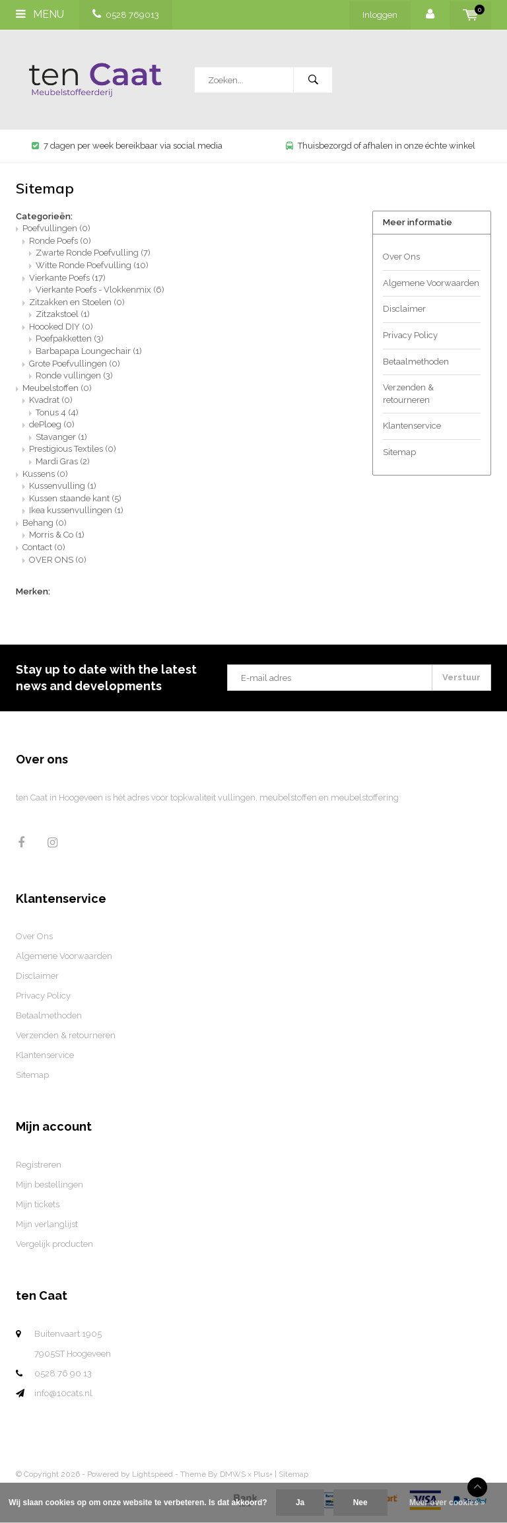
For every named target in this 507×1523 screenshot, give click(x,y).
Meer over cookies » (447, 1502)
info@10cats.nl (63, 1393)
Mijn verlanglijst (47, 1224)
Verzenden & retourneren (408, 393)
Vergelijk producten (54, 1244)
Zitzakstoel (63, 314)
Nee (360, 1502)
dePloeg (52, 424)
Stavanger (61, 437)
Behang (44, 523)
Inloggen (379, 15)
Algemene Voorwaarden (431, 283)
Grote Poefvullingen (74, 364)
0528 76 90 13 (63, 1373)
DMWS (233, 1474)
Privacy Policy (410, 335)
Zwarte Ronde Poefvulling (93, 253)
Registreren (38, 1165)
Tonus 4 (57, 412)
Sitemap (399, 452)
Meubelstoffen (57, 388)
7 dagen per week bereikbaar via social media (127, 146)
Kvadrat (51, 400)
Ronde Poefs (60, 241)
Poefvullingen (56, 228)
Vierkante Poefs (67, 278)
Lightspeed (152, 1474)
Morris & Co (56, 535)
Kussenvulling (62, 486)
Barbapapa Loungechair (89, 351)
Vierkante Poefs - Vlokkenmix (100, 290)
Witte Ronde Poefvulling (92, 265)
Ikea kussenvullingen (76, 510)
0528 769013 (125, 15)
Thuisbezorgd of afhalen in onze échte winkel (380, 146)
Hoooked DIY (61, 327)
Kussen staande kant (75, 498)
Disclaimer (404, 309)
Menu (40, 14)
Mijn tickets (37, 1204)
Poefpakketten (70, 338)
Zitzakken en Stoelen (77, 302)
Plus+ (263, 1474)
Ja (300, 1502)
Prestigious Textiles (72, 449)
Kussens (45, 474)
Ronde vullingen (74, 375)
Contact (43, 547)
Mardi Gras (63, 461)
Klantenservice (412, 426)
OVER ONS (57, 560)
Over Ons (401, 257)
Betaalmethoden (416, 362)
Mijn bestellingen (49, 1184)
